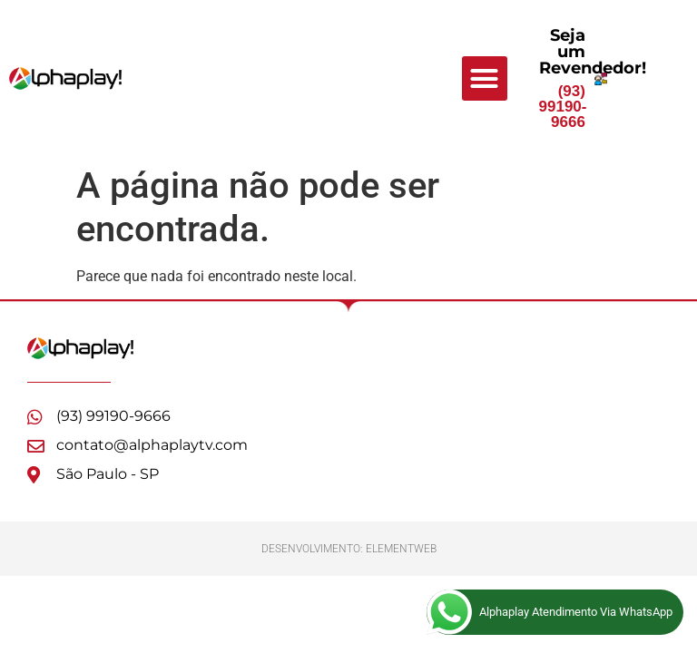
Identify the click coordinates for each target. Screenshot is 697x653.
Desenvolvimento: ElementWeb (349, 548)
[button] (484, 79)
